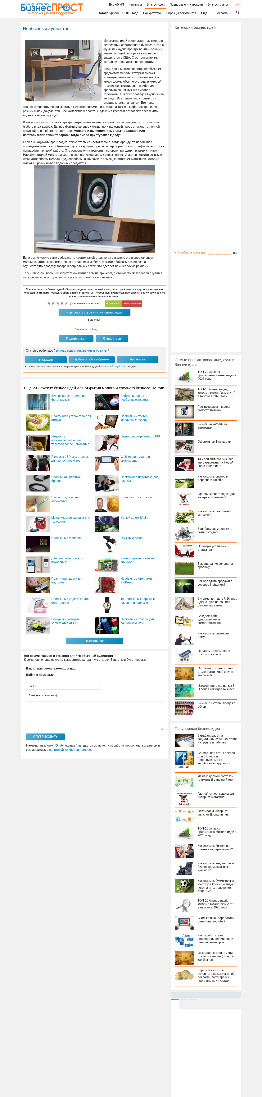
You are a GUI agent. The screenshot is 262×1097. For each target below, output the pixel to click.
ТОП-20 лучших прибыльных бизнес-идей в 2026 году (217, 375)
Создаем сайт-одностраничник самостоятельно (209, 619)
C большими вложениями (196, 35)
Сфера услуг (187, 319)
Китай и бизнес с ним (193, 216)
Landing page (187, 128)
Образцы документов (181, 13)
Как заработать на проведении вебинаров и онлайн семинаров (215, 939)
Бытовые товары (190, 66)
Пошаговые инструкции (186, 4)
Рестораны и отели (191, 293)
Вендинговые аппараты (195, 71)
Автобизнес (186, 40)
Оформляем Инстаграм (214, 441)
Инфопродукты (189, 154)
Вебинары (185, 143)
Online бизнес (188, 133)
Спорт (182, 309)
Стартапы (185, 206)
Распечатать (138, 359)
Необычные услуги (191, 257)
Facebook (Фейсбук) (192, 174)
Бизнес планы (218, 4)
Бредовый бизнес (190, 61)
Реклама (221, 13)
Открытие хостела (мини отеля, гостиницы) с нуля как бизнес (215, 672)
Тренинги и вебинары (193, 211)
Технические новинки (193, 325)
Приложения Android (193, 164)
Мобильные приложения (195, 231)
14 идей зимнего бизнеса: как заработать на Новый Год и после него (216, 462)
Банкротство (152, 13)
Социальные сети (190, 169)
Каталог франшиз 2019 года (118, 13)
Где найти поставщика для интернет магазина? (217, 495)
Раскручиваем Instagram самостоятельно (215, 408)
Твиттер (184, 200)
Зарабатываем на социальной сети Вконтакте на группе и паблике (217, 739)
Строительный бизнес (194, 314)
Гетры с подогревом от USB (140, 436)
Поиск (235, 12)
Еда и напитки (188, 97)
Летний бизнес (188, 221)
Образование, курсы (192, 262)
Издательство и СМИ (193, 118)
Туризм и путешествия (194, 335)
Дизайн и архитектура (194, 87)
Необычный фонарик (66, 538)
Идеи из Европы (189, 112)
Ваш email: (94, 319)
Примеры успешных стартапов (212, 548)
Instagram (185, 180)
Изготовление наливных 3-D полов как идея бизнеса (217, 687)
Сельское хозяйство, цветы (197, 299)
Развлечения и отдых (193, 288)
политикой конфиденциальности (72, 749)
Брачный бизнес (189, 55)
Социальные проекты (193, 304)
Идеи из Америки (190, 107)
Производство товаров (194, 278)
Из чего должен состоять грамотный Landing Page (215, 778)
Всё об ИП (116, 4)
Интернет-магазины (192, 149)
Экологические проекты (195, 345)
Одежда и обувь (189, 268)
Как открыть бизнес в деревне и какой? (213, 478)
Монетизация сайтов (193, 159)
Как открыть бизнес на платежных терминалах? (215, 847)
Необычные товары (192, 252)
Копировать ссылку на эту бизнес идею (95, 312)
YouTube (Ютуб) (189, 185)
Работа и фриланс (191, 283)
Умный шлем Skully (134, 517)
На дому (184, 242)
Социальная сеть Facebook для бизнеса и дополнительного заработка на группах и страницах (206, 759)
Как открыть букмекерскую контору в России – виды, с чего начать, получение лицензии (217, 886)
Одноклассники (189, 195)
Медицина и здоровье (194, 226)
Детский (184, 81)
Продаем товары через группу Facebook (214, 652)
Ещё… (205, 13)
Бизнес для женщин (192, 50)
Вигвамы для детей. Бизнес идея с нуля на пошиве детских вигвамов (217, 602)
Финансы (135, 4)
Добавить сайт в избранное (92, 359)
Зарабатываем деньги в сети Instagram (215, 530)
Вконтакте (185, 190)
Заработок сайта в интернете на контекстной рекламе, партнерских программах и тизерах (216, 975)
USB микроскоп (132, 538)
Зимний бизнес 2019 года (196, 102)
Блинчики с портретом (136, 497)
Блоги (182, 138)
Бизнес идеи (156, 4)
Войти (235, 4)
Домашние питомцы (192, 92)
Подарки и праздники (193, 273)
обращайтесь (117, 366)
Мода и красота (189, 237)
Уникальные (187, 340)
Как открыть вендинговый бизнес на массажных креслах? (216, 867)
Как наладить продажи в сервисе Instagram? (215, 582)
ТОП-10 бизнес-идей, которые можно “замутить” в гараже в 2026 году (216, 393)
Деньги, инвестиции (192, 76)
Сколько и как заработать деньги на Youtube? (216, 919)
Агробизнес (186, 45)
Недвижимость (188, 247)
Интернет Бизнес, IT (192, 123)
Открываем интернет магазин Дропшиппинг (213, 812)
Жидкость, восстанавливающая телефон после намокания (70, 440)
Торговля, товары (190, 330)
